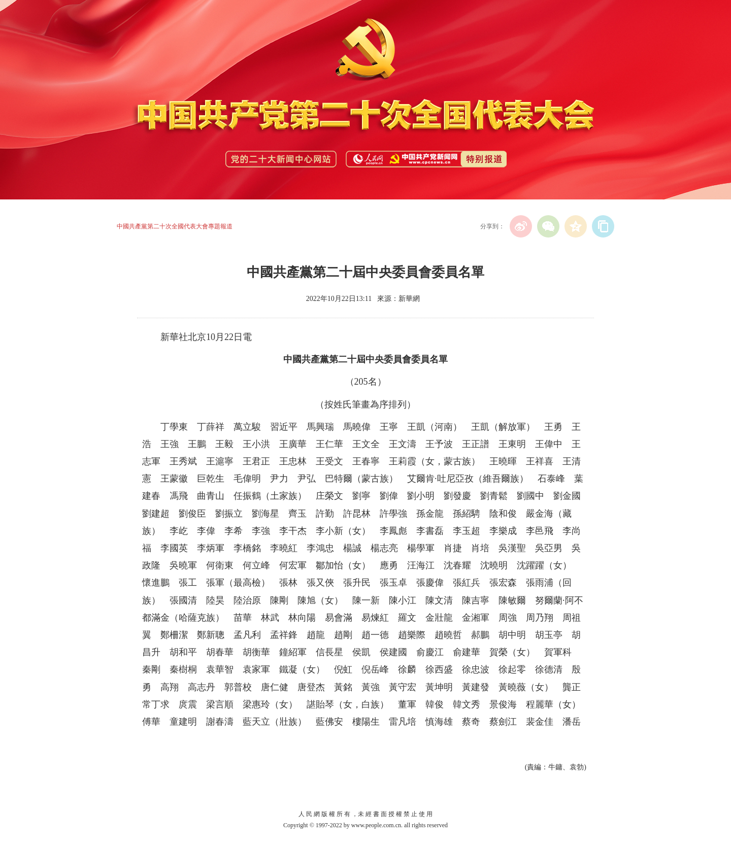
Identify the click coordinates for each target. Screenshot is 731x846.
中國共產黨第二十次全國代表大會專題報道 (174, 226)
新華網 (409, 298)
